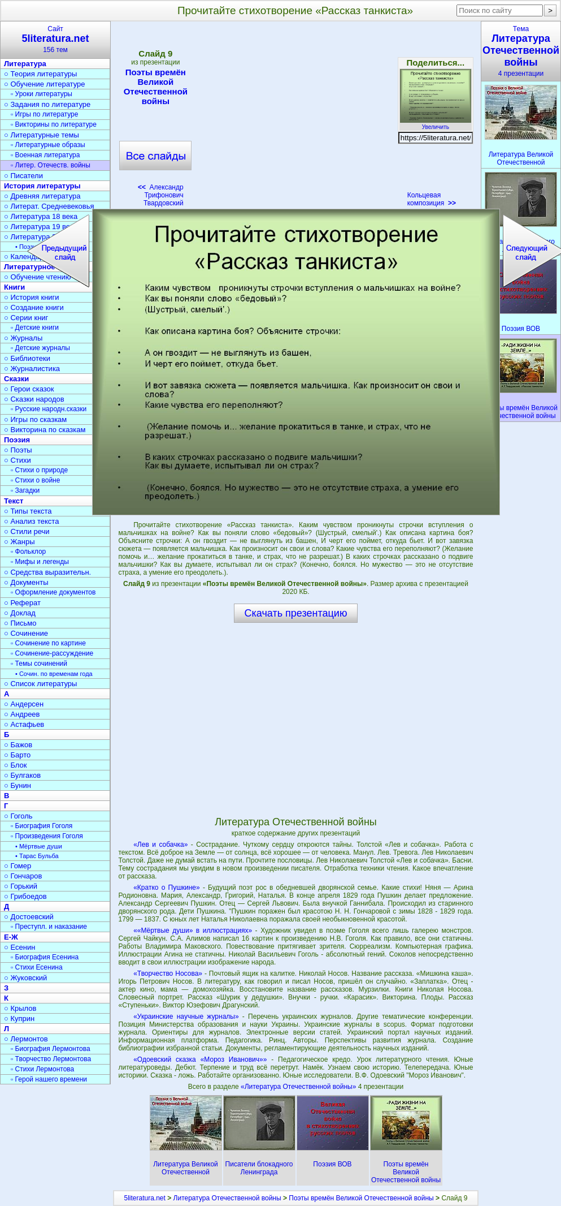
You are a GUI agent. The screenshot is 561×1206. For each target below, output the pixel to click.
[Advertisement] (295, 107)
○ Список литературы (40, 683)
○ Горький (20, 886)
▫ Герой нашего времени (49, 1079)
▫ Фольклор (28, 551)
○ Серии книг (26, 317)
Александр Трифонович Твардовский (161, 195)
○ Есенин (19, 947)
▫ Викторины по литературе (54, 124)
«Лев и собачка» (160, 844)
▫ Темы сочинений (39, 663)
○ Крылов (20, 1008)
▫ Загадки (25, 490)
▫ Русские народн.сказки (48, 409)
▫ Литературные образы (48, 145)
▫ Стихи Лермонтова (42, 1069)
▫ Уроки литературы (41, 94)
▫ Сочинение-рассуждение (52, 653)
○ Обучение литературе (44, 84)
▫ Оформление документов (53, 592)
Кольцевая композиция (431, 199)
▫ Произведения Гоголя (47, 836)
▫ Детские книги (35, 327)
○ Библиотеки (27, 358)
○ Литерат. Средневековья (49, 206)
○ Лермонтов (26, 1039)
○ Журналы (23, 338)
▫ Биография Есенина (45, 957)
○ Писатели (23, 175)
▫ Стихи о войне (35, 480)
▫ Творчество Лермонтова (51, 1059)
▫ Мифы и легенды (40, 562)
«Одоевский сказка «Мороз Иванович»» (200, 1059)
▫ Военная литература (45, 155)
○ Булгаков (22, 775)
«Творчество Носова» (167, 973)
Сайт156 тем (55, 39)
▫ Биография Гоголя (41, 826)
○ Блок (15, 765)
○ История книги (31, 297)
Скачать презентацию (296, 613)
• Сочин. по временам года (54, 673)
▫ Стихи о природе (39, 470)
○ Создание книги (34, 307)
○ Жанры (19, 541)
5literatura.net (144, 1198)
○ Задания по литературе (47, 104)
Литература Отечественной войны (227, 1198)
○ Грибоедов (25, 896)
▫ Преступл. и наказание (49, 927)
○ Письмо (20, 623)
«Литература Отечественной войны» (299, 1087)
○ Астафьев (24, 724)
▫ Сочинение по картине (48, 643)
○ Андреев (22, 714)
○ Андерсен (24, 704)
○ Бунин (17, 785)
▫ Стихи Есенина (37, 967)
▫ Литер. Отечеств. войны (50, 165)
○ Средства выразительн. (47, 572)
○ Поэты (18, 450)
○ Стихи (17, 460)
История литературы (42, 186)
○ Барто (17, 755)
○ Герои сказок (29, 389)
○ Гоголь (18, 816)
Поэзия (17, 440)
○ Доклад (20, 613)
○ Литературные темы (41, 135)
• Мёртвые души (38, 846)
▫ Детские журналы (40, 348)
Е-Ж (11, 937)
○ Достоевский (29, 916)
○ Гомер (17, 866)
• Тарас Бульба (37, 855)
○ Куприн (19, 1018)
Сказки (16, 378)
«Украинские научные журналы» (185, 1016)
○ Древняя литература (42, 196)
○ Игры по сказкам (35, 419)
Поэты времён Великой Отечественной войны (155, 86)
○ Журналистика (32, 368)
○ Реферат (22, 602)
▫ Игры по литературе (44, 114)
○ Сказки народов (34, 399)
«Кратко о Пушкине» (166, 887)
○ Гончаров (23, 876)
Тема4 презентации (520, 51)
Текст (13, 501)
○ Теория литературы (40, 74)
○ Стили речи (27, 531)
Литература (25, 63)
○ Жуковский (25, 978)
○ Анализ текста (31, 521)
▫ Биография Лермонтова (50, 1049)
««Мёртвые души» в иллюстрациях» (192, 930)
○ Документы (26, 582)
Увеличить (435, 124)
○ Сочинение (26, 633)
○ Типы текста (28, 511)
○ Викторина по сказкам (44, 429)
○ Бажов (18, 744)
